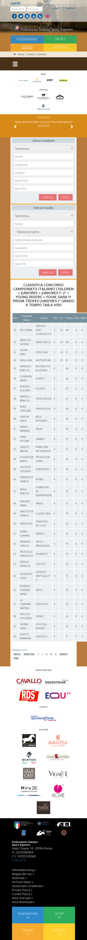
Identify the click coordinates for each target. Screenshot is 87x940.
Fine (16, 658)
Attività (60, 47)
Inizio (17, 654)
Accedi (55, 8)
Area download (22, 902)
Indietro (29, 654)
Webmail (18, 878)
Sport (60, 39)
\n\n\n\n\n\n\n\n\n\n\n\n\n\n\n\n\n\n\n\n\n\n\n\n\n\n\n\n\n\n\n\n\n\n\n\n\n (43, 231)
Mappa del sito (22, 874)
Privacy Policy (21, 890)
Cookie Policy (21, 894)
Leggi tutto (43, 125)
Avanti (64, 654)
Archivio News (21, 882)
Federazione (27, 39)
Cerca (65, 197)
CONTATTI (19, 860)
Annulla (47, 197)
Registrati (70, 8)
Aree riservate (21, 898)
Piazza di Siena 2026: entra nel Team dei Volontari (43, 122)
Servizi (26, 47)
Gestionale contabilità (27, 886)
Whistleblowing (23, 870)
